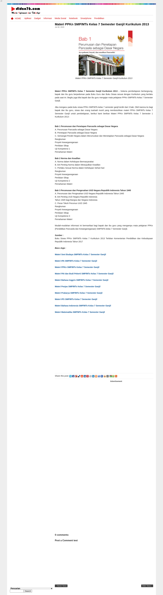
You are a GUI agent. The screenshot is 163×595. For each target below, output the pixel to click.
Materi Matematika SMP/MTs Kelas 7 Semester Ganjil (81, 312)
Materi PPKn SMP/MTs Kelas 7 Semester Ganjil (78, 267)
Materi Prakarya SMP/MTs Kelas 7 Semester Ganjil (80, 293)
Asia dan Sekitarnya (33, 83)
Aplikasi (27, 18)
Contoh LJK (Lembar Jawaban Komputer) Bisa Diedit (36, 129)
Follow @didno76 (17, 164)
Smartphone (85, 18)
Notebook (73, 18)
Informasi (48, 18)
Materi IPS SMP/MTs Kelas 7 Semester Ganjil (77, 299)
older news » (147, 586)
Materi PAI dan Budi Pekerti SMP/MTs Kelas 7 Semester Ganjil (85, 273)
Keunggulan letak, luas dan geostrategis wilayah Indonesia (37, 151)
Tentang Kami (122, 593)
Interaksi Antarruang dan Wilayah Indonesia (36, 106)
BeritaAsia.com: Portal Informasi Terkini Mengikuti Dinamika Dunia (37, 118)
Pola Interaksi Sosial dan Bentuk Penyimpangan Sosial (36, 96)
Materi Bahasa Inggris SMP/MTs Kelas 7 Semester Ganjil (83, 280)
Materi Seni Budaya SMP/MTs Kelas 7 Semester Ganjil (81, 254)
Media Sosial (60, 18)
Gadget (37, 18)
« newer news (62, 586)
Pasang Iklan (109, 593)
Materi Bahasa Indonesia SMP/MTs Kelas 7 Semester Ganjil (84, 306)
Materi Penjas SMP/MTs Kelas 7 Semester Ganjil (78, 286)
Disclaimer (148, 593)
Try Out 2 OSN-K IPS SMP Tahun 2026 (37, 139)
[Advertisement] (104, 343)
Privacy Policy (135, 593)
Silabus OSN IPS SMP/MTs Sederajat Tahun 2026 (37, 75)
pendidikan (99, 18)
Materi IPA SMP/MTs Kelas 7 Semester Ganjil (77, 261)
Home (18, 18)
